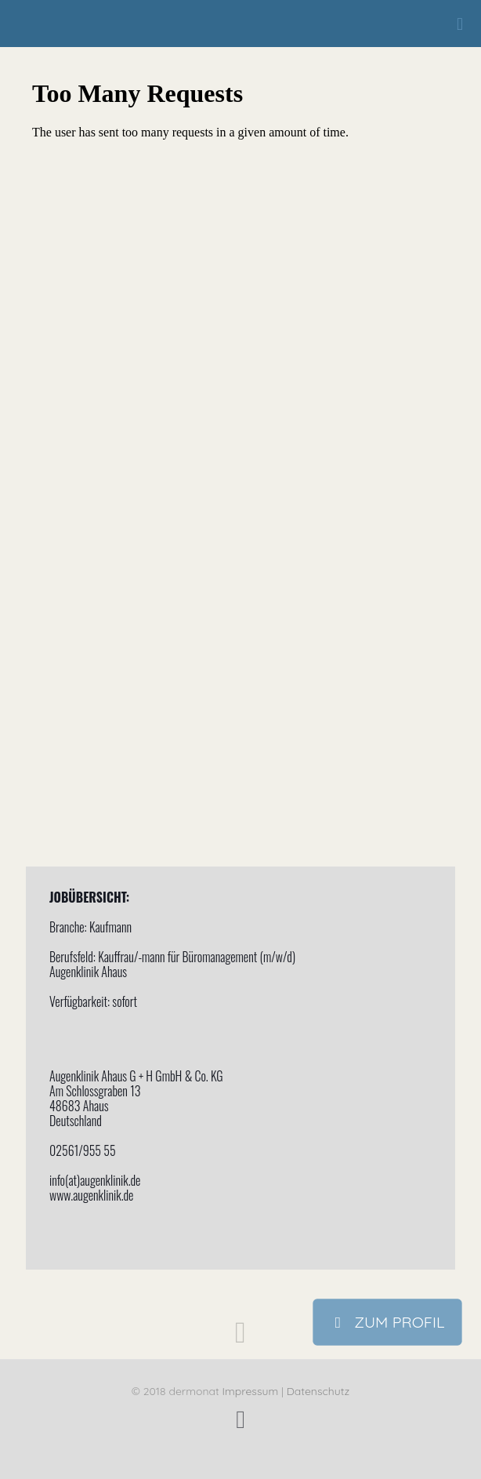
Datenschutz (318, 1391)
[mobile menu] (460, 23)
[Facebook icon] (240, 1418)
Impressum (250, 1391)
